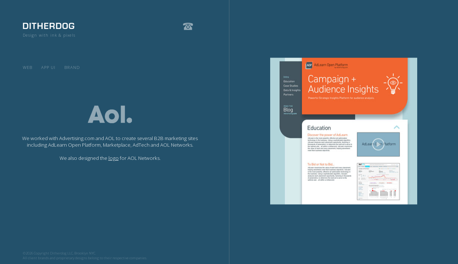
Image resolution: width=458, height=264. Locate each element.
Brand (72, 67)
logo (113, 158)
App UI (48, 67)
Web (27, 67)
